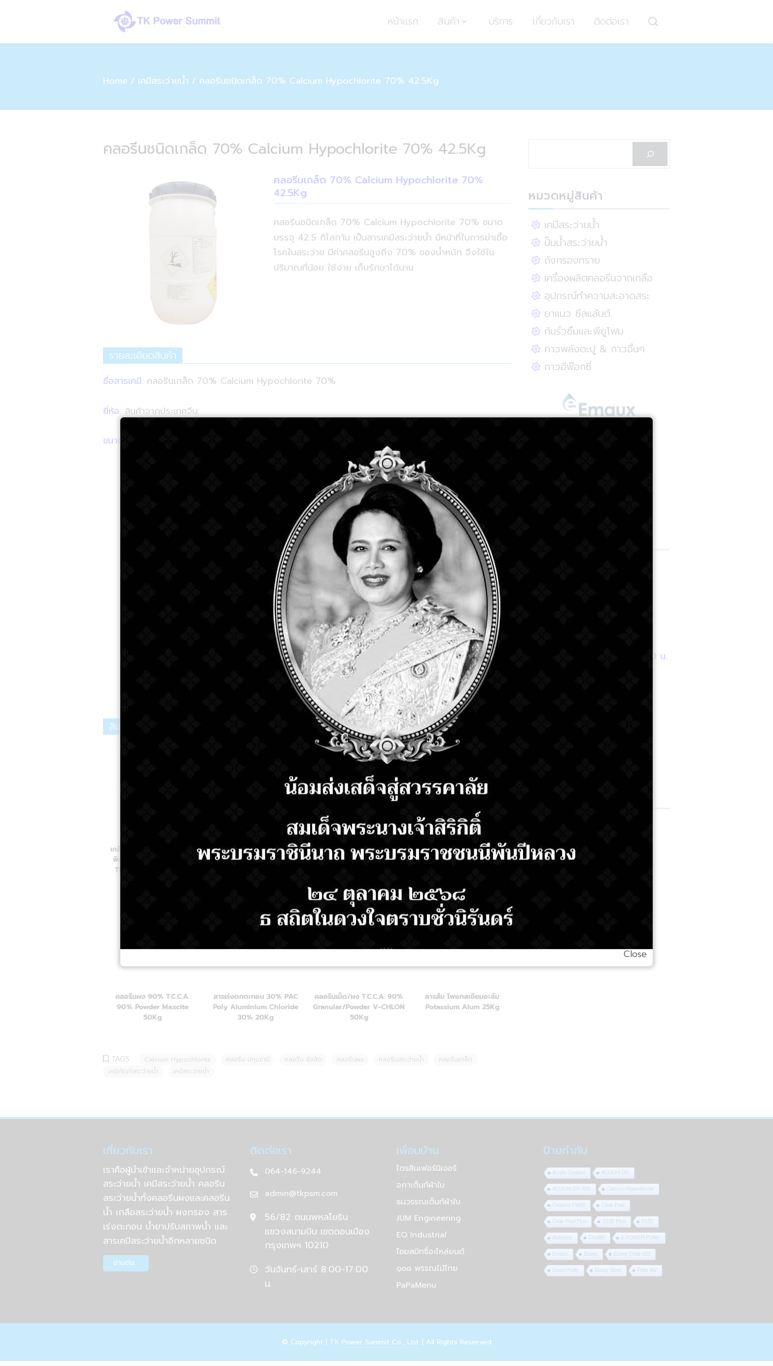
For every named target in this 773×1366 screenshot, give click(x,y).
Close (635, 954)
